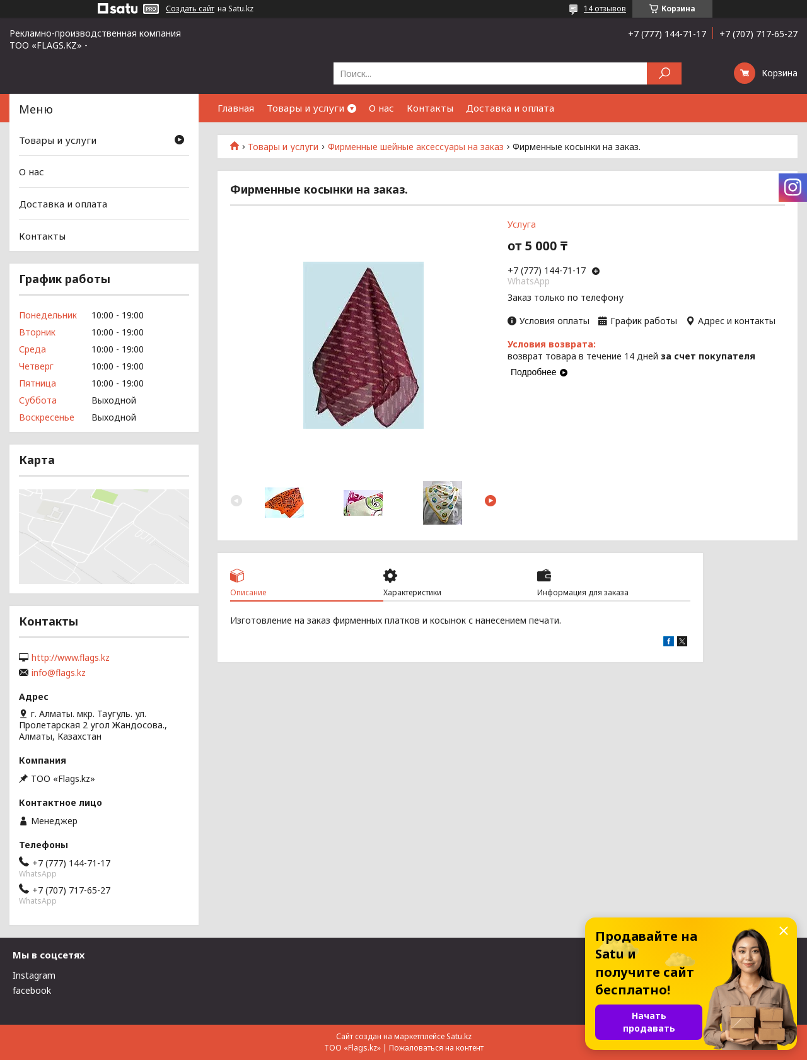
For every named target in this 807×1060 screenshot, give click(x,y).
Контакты (430, 108)
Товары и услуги (305, 108)
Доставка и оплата (510, 108)
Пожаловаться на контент (436, 1047)
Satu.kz (459, 1036)
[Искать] (664, 73)
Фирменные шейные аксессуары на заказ (416, 147)
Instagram (34, 975)
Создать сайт (190, 8)
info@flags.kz (59, 673)
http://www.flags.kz (71, 657)
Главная (236, 108)
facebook (32, 990)
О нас (381, 108)
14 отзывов (605, 8)
